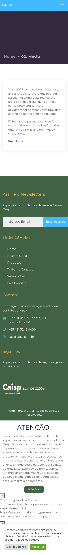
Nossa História (17, 256)
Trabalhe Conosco (20, 269)
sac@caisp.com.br (21, 336)
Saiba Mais (34, 489)
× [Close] (2, 495)
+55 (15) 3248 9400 (22, 329)
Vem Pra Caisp (17, 276)
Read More (16, 141)
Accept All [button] (38, 546)
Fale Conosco (16, 283)
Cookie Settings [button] (16, 546)
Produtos (14, 262)
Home (10, 56)
